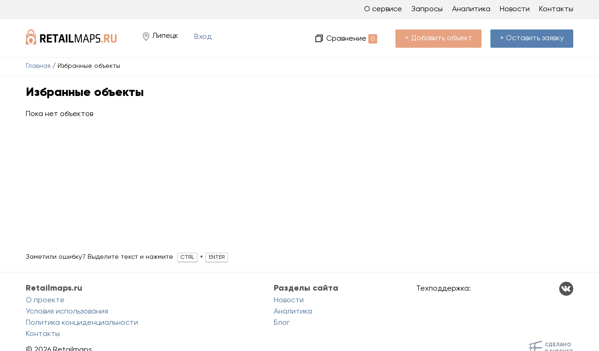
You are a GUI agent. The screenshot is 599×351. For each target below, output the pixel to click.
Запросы (427, 9)
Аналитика (471, 9)
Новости (515, 9)
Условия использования (67, 311)
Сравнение (351, 39)
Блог (282, 323)
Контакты (556, 9)
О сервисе (383, 9)
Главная (38, 66)
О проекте (45, 300)
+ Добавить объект (438, 38)
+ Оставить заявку (532, 38)
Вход (203, 37)
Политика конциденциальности (82, 323)
